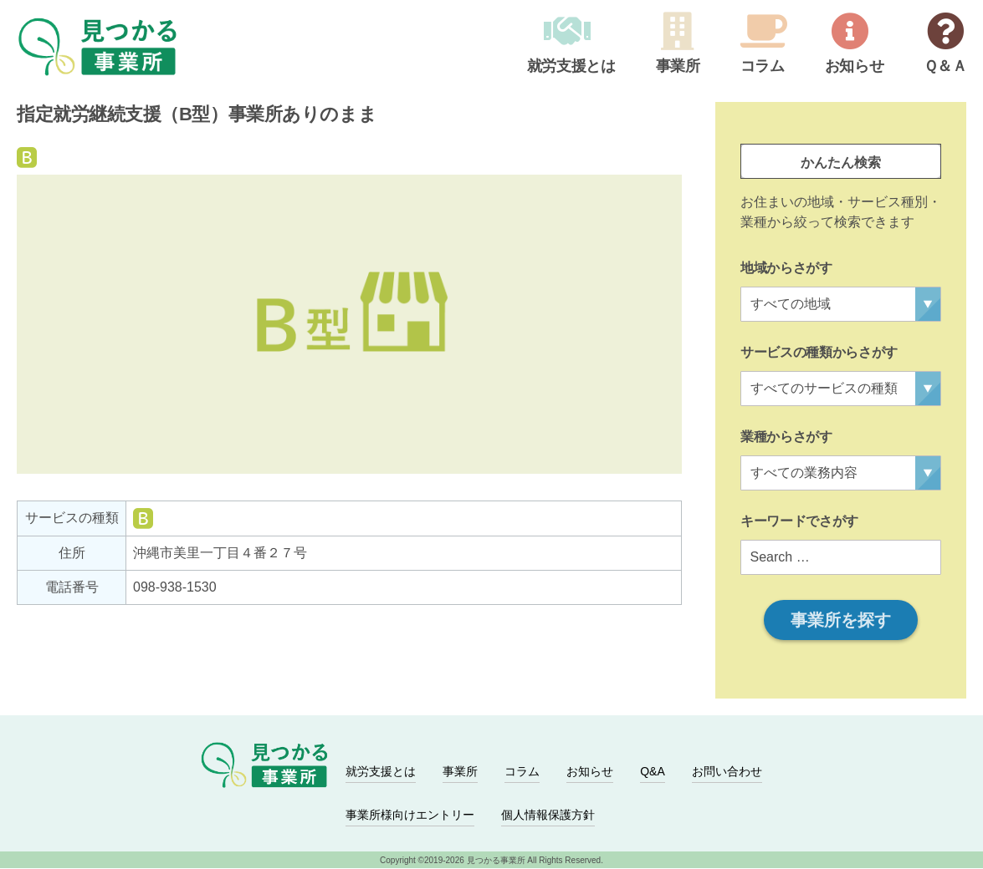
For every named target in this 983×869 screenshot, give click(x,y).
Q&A (652, 772)
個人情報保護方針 (548, 815)
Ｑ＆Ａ (945, 66)
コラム (762, 66)
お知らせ (853, 66)
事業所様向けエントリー (410, 815)
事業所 (677, 66)
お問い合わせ (727, 772)
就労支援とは (570, 66)
